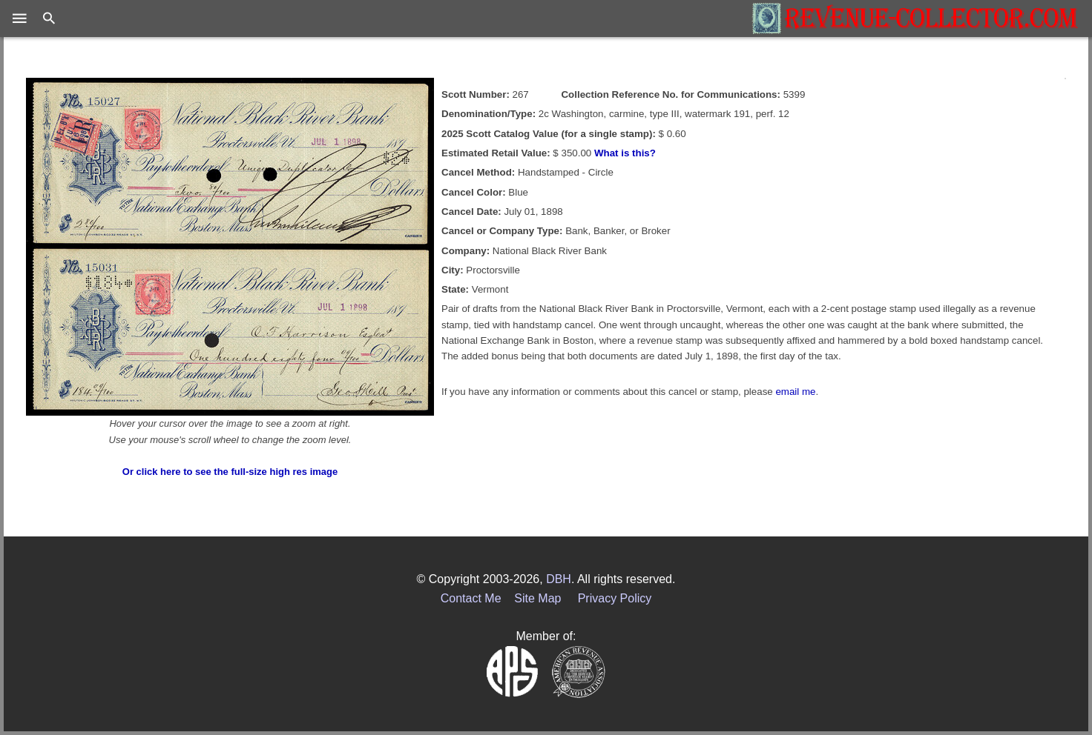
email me (795, 391)
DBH (558, 579)
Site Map (537, 598)
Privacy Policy (615, 598)
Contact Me (471, 598)
